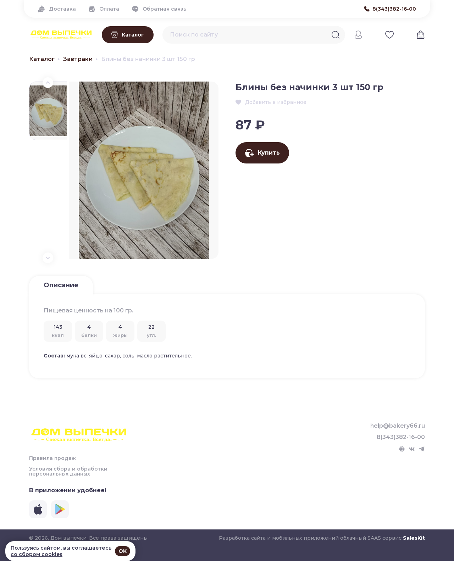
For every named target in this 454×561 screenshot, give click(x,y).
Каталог (42, 59)
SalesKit (414, 538)
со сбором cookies (36, 554)
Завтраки (78, 59)
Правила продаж (52, 458)
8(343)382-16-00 (401, 437)
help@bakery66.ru (397, 426)
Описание (61, 285)
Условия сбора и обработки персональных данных (68, 471)
